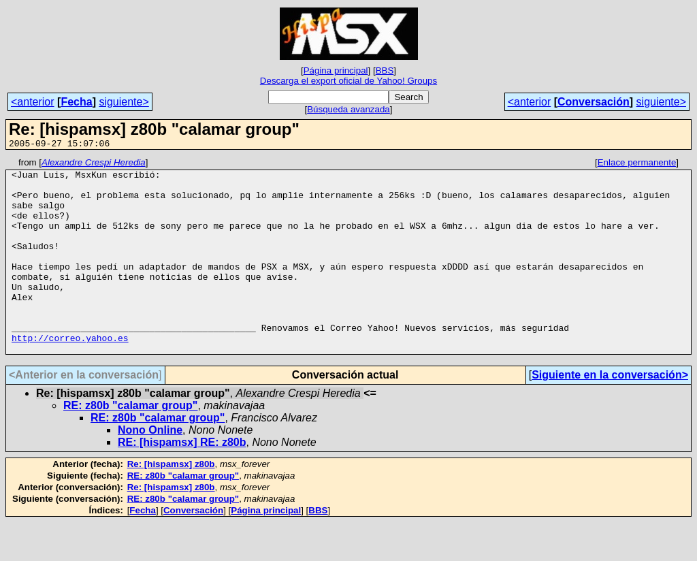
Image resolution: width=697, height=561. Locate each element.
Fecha (76, 102)
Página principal (336, 70)
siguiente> (123, 102)
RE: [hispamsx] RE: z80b (182, 481)
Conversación (593, 102)
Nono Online (150, 469)
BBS (385, 70)
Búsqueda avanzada (348, 109)
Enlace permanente (637, 164)
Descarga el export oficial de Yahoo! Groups (348, 81)
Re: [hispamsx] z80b (171, 503)
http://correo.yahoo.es (70, 374)
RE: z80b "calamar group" (130, 444)
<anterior (32, 102)
